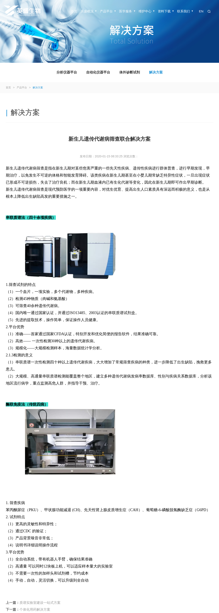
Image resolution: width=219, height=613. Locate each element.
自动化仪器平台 (98, 72)
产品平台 (108, 11)
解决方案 (156, 72)
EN (201, 11)
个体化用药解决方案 (34, 609)
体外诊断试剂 (129, 72)
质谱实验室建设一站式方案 (40, 602)
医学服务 (127, 11)
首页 (74, 11)
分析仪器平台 (66, 72)
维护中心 (146, 11)
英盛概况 (88, 11)
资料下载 (166, 11)
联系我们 (185, 11)
